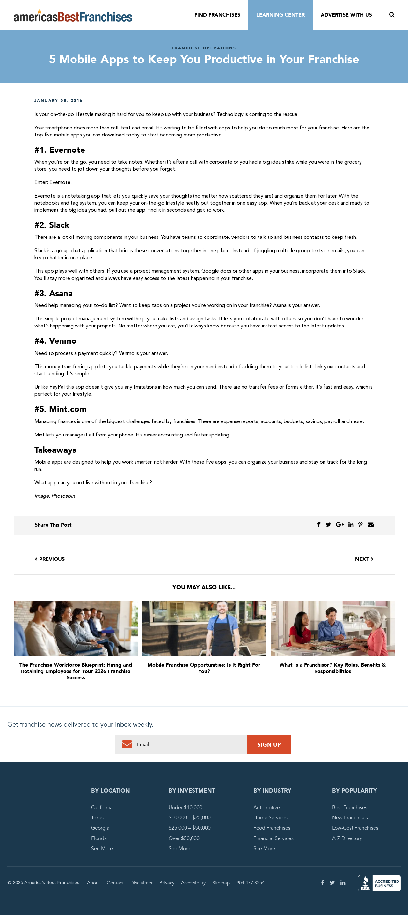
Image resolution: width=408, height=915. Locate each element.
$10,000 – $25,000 (190, 817)
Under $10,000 (185, 807)
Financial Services (273, 838)
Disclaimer (141, 883)
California (102, 807)
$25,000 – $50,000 (190, 827)
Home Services (270, 817)
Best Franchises (349, 807)
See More (102, 848)
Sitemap (221, 883)
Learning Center (280, 14)
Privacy (166, 883)
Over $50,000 (184, 838)
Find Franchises (217, 14)
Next (364, 559)
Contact (115, 883)
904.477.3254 (251, 883)
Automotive (266, 807)
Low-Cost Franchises (355, 827)
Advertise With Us (346, 14)
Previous (50, 559)
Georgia (100, 827)
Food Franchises (271, 827)
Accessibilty (193, 883)
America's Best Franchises (73, 15)
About (93, 883)
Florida (99, 838)
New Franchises (350, 817)
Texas (97, 817)
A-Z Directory (347, 838)
